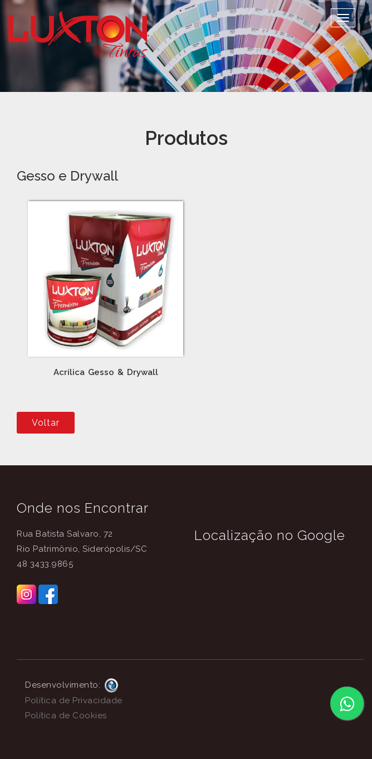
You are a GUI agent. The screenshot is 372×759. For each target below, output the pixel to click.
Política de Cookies (66, 716)
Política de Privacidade (74, 700)
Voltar (46, 422)
